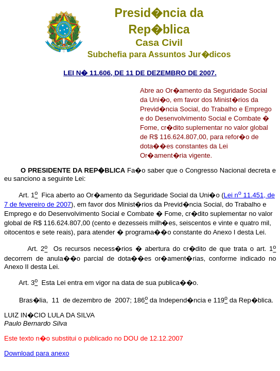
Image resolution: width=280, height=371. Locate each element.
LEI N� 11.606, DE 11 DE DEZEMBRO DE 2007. (139, 73)
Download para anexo (36, 353)
